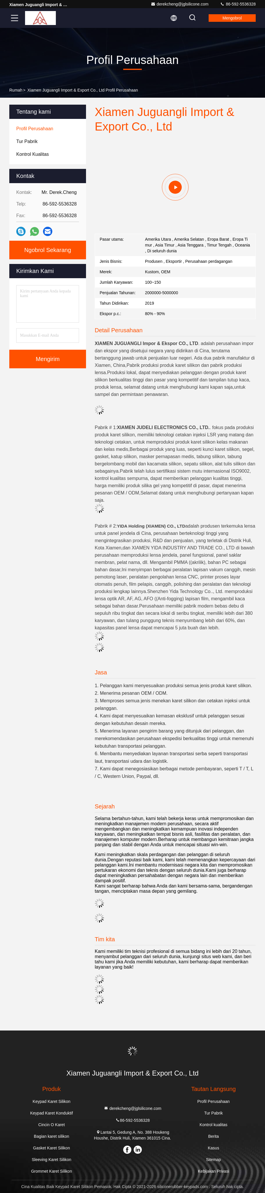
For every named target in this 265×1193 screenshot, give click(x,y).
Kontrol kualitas (214, 1124)
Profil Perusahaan (213, 1101)
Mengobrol (232, 18)
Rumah (15, 90)
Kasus (213, 1148)
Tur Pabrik (213, 1113)
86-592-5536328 (238, 4)
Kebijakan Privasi (213, 1171)
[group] (175, 187)
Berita (213, 1136)
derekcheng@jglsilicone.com (179, 4)
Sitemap (213, 1159)
